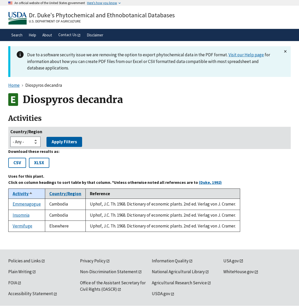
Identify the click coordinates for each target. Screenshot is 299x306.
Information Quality (170, 261)
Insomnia (21, 215)
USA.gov (231, 261)
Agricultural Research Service (179, 283)
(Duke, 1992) (210, 182)
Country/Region (26, 132)
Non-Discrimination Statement (109, 271)
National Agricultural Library (178, 271)
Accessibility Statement (30, 293)
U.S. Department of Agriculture (55, 21)
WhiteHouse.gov (238, 271)
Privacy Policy (93, 261)
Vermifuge (22, 226)
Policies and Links (24, 261)
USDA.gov (161, 293)
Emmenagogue (27, 204)
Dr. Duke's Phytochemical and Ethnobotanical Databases (102, 15)
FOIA (12, 283)
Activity (23, 194)
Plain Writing (20, 271)
